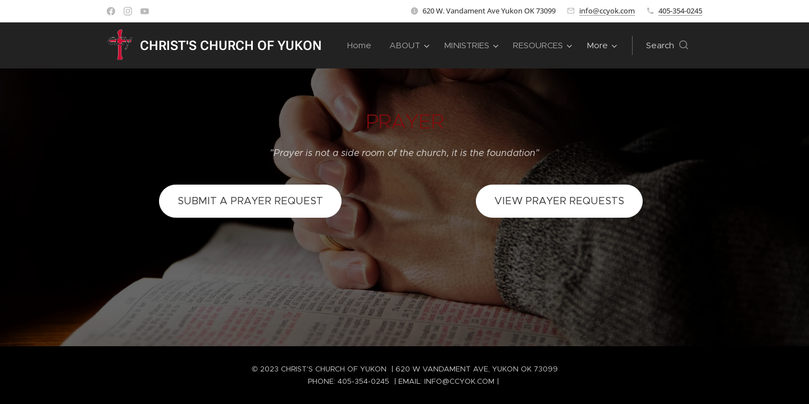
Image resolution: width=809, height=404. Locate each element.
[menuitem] (362, 45)
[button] (667, 45)
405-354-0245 (680, 11)
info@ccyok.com (607, 11)
